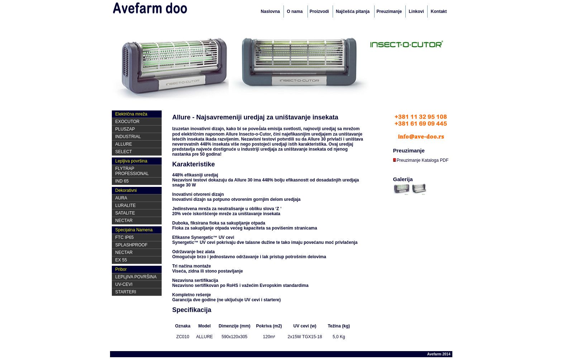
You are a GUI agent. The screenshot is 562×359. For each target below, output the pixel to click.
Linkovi (416, 11)
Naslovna (270, 11)
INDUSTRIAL (128, 136)
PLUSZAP (125, 129)
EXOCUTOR (127, 121)
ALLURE (123, 144)
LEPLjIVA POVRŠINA (136, 276)
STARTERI (125, 291)
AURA (121, 197)
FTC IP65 (124, 237)
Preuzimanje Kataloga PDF (421, 160)
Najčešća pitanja (353, 11)
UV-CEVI (124, 284)
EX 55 (121, 260)
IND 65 (122, 181)
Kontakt (439, 11)
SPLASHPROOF (131, 244)
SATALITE (125, 213)
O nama (295, 11)
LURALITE (125, 205)
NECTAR (124, 220)
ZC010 (182, 336)
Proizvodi (319, 11)
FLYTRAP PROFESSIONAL (132, 171)
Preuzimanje (389, 11)
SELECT (123, 151)
